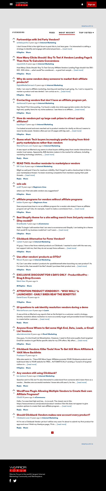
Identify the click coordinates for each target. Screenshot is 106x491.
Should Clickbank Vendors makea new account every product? (53, 414)
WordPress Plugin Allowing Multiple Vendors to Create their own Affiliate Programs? (54, 392)
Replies (20, 52)
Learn (46, 310)
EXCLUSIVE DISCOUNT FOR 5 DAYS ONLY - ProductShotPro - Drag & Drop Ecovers (52, 276)
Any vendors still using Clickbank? (37, 373)
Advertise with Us (87, 26)
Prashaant (21, 355)
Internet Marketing (48, 42)
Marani (19, 259)
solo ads (21, 183)
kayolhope (21, 124)
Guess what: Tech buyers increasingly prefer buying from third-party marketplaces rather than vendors (53, 141)
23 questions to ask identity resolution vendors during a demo (52, 307)
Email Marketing (50, 334)
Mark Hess (21, 281)
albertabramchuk (24, 334)
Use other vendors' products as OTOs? (39, 256)
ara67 (19, 187)
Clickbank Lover (23, 418)
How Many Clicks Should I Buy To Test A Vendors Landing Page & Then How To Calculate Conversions (54, 59)
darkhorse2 (21, 103)
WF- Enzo (20, 166)
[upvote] (13, 40)
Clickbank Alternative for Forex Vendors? (41, 238)
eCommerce (43, 223)
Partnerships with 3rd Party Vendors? (38, 39)
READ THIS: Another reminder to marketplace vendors (48, 163)
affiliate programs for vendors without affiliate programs (49, 199)
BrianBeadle (21, 223)
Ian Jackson (21, 376)
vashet (19, 241)
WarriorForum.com (24, 145)
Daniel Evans (22, 297)
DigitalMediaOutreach (26, 85)
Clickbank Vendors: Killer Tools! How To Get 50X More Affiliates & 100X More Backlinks (55, 350)
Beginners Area (39, 187)
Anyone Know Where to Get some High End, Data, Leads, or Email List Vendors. (55, 329)
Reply (19, 158)
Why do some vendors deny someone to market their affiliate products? (52, 80)
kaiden (19, 202)
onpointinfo (21, 64)
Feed (52, 32)
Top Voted (86, 32)
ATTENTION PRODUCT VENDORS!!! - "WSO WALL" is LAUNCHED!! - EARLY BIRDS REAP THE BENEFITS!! (48, 292)
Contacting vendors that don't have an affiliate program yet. (52, 100)
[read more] (67, 49)
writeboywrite (22, 42)
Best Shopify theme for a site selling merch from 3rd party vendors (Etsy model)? (55, 218)
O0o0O (20, 397)
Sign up (91, 4)
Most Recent (67, 32)
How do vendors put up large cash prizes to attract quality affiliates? (50, 119)
